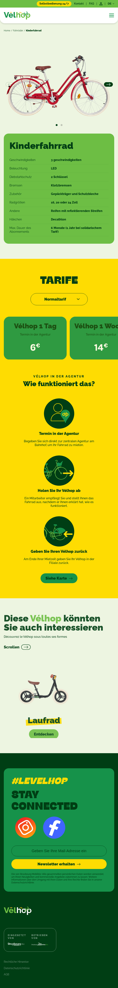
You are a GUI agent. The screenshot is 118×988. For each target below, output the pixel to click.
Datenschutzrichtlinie (17, 968)
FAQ (91, 3)
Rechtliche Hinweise (16, 961)
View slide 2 (62, 125)
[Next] (108, 85)
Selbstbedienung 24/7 (54, 3)
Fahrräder (18, 30)
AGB (6, 974)
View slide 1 (57, 125)
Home (7, 30)
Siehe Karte (56, 578)
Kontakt (79, 3)
